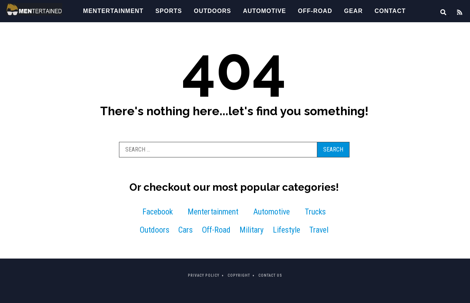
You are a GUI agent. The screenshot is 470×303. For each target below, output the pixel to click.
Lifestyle (286, 229)
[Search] (441, 13)
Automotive (264, 11)
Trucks (315, 211)
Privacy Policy (203, 275)
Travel (318, 229)
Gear (353, 11)
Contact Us (270, 275)
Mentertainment (113, 11)
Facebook (157, 211)
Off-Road (315, 11)
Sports (168, 11)
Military (251, 229)
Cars (185, 229)
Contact (390, 11)
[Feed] (456, 13)
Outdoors (212, 11)
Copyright (239, 275)
